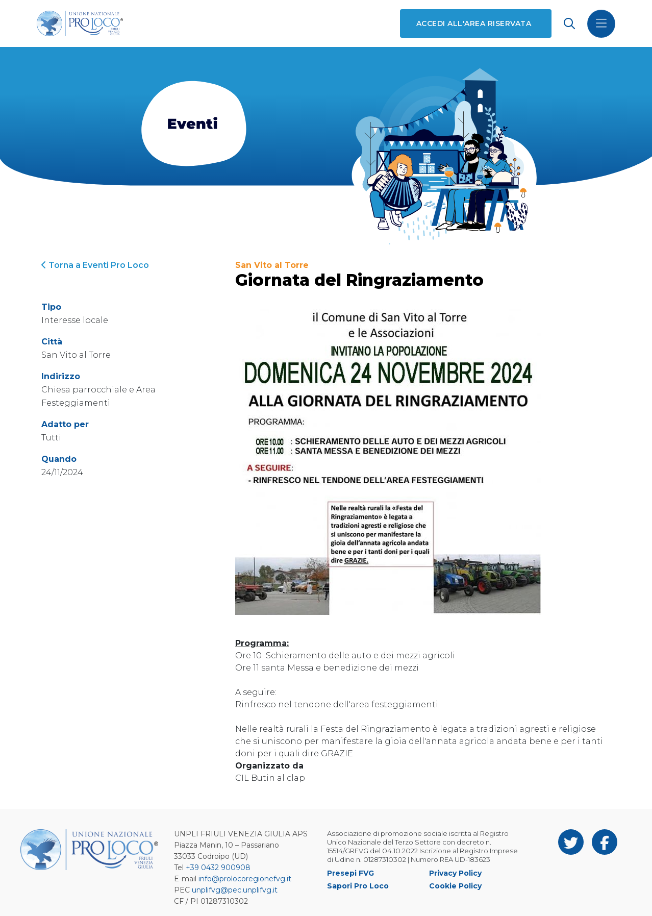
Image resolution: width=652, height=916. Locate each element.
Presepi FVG (350, 873)
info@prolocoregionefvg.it (244, 878)
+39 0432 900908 (218, 867)
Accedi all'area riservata (473, 23)
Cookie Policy (455, 885)
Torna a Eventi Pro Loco (95, 265)
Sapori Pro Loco (358, 885)
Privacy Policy (455, 873)
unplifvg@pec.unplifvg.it (235, 890)
